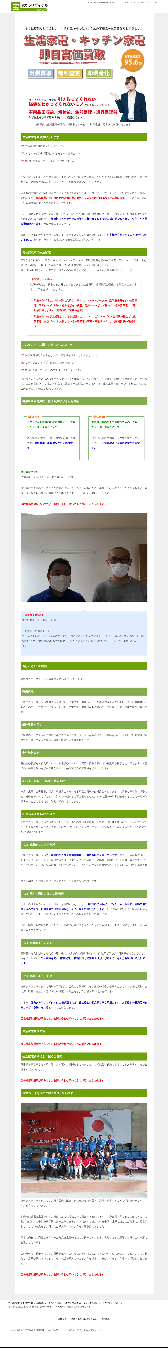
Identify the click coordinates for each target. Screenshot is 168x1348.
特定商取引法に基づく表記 (84, 1319)
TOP (65, 1303)
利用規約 (106, 1319)
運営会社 (62, 1319)
